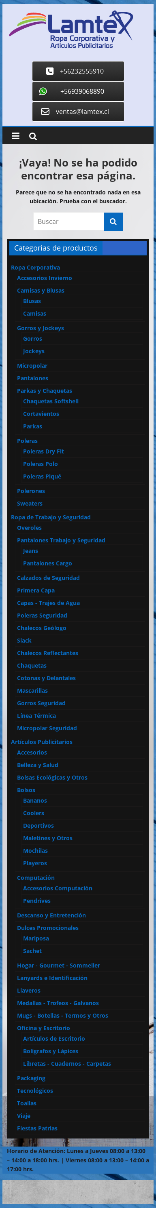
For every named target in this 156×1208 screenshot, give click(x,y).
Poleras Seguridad (42, 615)
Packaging (31, 1078)
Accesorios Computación (57, 888)
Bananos (35, 800)
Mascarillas (32, 690)
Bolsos (26, 790)
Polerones (31, 491)
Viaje (23, 1115)
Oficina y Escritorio (43, 1028)
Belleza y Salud (37, 765)
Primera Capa (36, 590)
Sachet (32, 951)
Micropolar (32, 365)
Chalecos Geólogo (41, 628)
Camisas (34, 313)
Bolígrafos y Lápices (50, 1051)
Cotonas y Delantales (46, 678)
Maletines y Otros (48, 838)
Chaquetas (32, 665)
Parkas (32, 426)
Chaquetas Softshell (51, 401)
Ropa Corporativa (35, 267)
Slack (24, 640)
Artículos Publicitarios (42, 742)
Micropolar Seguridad (47, 728)
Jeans (30, 550)
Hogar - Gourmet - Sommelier (58, 965)
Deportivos (38, 825)
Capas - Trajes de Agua (48, 603)
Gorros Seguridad (41, 703)
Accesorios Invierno (44, 278)
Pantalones (32, 378)
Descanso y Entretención (51, 915)
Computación (36, 877)
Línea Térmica (36, 715)
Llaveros (29, 990)
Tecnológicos (35, 1090)
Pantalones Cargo (47, 563)
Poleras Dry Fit (43, 451)
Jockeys (34, 351)
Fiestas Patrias (37, 1128)
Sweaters (30, 503)
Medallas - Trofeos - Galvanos (58, 1003)
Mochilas (35, 850)
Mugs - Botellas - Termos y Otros (62, 1015)
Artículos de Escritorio (54, 1038)
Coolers (33, 813)
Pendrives (37, 900)
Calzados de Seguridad (48, 578)
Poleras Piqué (42, 476)
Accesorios (32, 752)
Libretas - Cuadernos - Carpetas (67, 1063)
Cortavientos (41, 413)
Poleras (27, 441)
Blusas (32, 301)
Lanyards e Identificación (52, 978)
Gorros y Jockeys (40, 328)
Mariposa (36, 938)
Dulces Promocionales (48, 928)
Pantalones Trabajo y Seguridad (61, 540)
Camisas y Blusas (40, 290)
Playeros (35, 863)
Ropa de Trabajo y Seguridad (51, 517)
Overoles (29, 527)
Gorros (32, 338)
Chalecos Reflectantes (47, 653)
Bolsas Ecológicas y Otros (52, 777)
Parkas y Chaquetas (44, 390)
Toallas (26, 1103)
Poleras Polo (40, 464)
